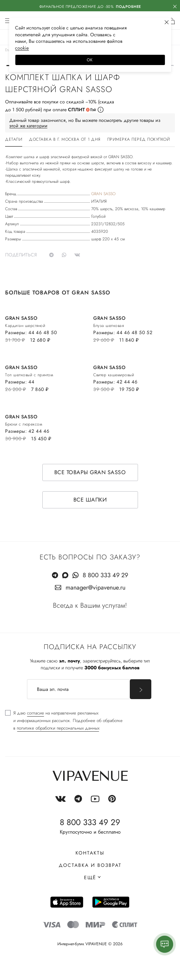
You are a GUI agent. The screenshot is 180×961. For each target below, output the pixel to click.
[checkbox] (64, 720)
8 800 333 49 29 (105, 575)
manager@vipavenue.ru (95, 587)
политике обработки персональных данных (58, 728)
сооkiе (22, 48)
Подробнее (128, 6)
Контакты (90, 852)
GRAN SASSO (103, 194)
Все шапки (90, 500)
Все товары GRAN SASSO (90, 472)
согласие (35, 713)
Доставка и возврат (90, 865)
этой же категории (28, 125)
